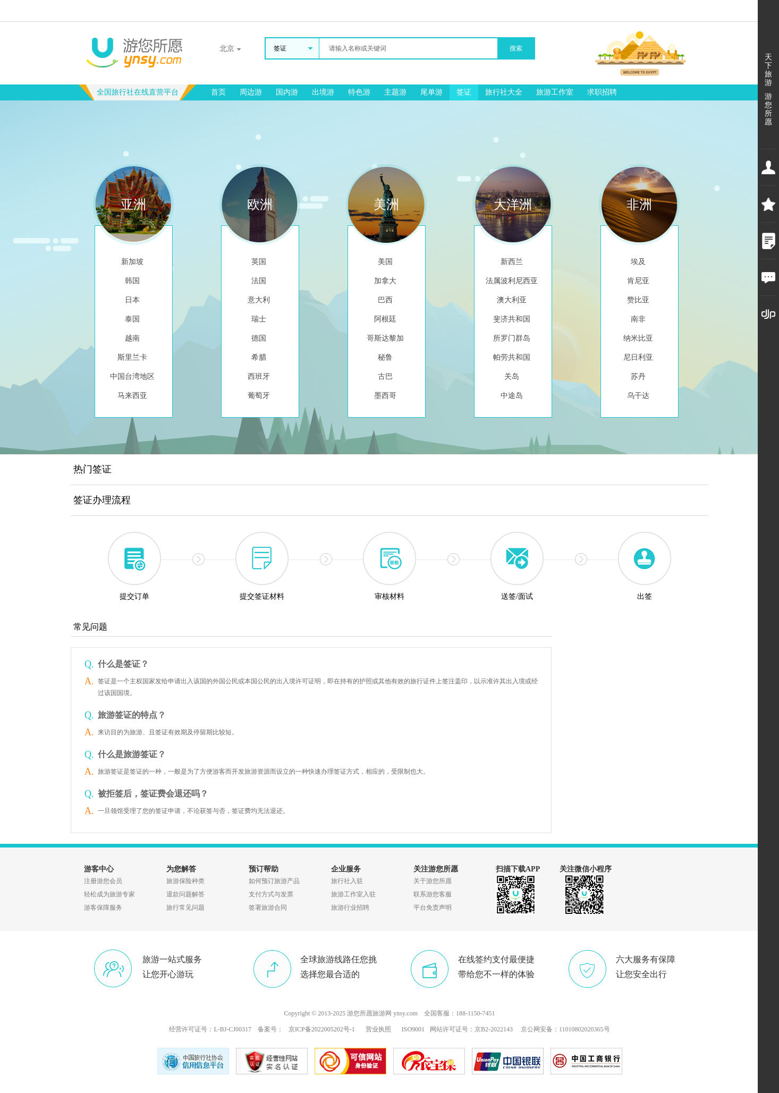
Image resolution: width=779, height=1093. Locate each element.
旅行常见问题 (185, 907)
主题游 (395, 92)
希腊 (258, 357)
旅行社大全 (503, 92)
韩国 (132, 281)
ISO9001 (413, 1029)
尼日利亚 (638, 357)
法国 (258, 281)
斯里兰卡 (132, 357)
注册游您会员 (103, 881)
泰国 (132, 319)
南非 (638, 319)
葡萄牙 (259, 396)
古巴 (385, 376)
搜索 (516, 48)
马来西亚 (132, 396)
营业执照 (378, 1029)
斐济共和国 (511, 319)
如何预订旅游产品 (274, 881)
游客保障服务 (103, 907)
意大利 (259, 300)
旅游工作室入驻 (353, 894)
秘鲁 (385, 357)
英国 (258, 262)
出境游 (323, 92)
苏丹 (638, 376)
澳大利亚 (512, 300)
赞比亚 (638, 300)
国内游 (287, 92)
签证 (463, 92)
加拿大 (385, 281)
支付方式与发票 (271, 894)
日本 (132, 300)
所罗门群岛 (511, 338)
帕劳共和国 (511, 357)
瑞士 (258, 319)
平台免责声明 (432, 907)
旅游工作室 (554, 92)
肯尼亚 (638, 281)
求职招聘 (602, 92)
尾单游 (431, 92)
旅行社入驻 (347, 881)
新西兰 (512, 262)
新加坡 (132, 262)
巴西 (385, 300)
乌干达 (638, 396)
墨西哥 (385, 396)
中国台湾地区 (132, 376)
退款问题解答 (185, 894)
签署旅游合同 (268, 907)
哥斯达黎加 (385, 338)
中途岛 (512, 396)
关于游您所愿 (432, 881)
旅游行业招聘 (350, 907)
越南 (132, 338)
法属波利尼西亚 (512, 281)
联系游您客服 (432, 894)
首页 (218, 92)
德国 (258, 338)
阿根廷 (385, 319)
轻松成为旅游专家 (109, 894)
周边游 (251, 92)
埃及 (638, 262)
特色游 (359, 92)
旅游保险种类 (185, 881)
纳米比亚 (638, 338)
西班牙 (259, 376)
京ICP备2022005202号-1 (322, 1029)
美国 (385, 262)
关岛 (511, 376)
